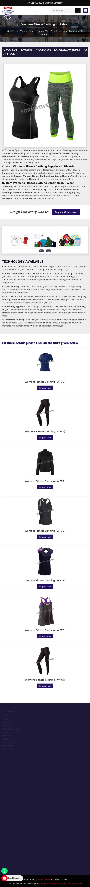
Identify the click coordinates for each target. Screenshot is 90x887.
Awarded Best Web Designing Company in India (61, 883)
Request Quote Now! (66, 212)
